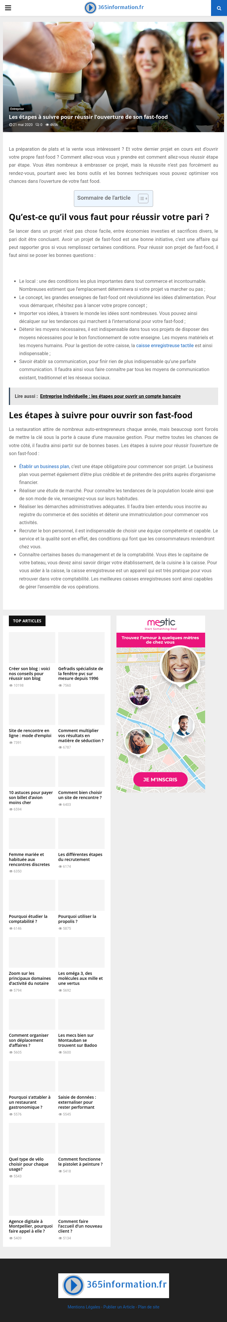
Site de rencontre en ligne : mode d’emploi (30, 733)
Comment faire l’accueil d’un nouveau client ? (80, 1226)
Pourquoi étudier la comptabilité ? (28, 918)
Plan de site (148, 1307)
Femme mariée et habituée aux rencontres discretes (29, 859)
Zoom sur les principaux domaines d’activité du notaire (30, 978)
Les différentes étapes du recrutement (80, 857)
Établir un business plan (44, 466)
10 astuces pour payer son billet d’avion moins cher (31, 797)
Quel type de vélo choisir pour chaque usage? (28, 1164)
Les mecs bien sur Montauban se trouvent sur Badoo (77, 1040)
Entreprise (17, 109)
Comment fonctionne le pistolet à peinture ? (80, 1161)
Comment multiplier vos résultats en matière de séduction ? (80, 735)
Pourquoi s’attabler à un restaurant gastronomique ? (30, 1102)
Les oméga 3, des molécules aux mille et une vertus (80, 978)
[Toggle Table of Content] (140, 198)
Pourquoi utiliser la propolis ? (77, 918)
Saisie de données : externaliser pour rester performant (77, 1102)
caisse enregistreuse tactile (165, 345)
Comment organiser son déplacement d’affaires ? (28, 1040)
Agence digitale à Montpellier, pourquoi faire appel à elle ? (31, 1226)
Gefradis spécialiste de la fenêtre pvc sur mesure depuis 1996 (80, 673)
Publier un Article (119, 1307)
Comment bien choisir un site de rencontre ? (80, 795)
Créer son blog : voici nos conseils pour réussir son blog (29, 673)
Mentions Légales (84, 1307)
